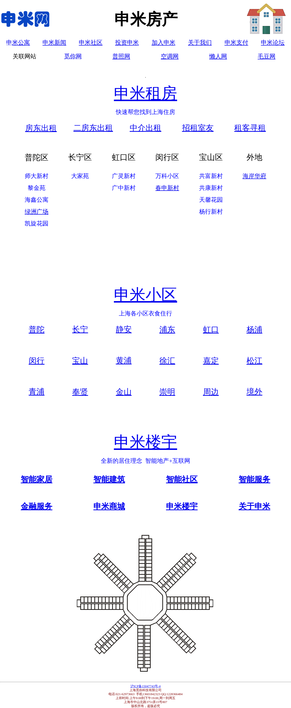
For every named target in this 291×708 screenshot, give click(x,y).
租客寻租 (250, 127)
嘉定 (211, 360)
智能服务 (254, 479)
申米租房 (145, 93)
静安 (124, 329)
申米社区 (91, 42)
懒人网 (218, 56)
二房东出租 (93, 127)
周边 (211, 391)
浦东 (167, 329)
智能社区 (182, 479)
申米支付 (236, 42)
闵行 (36, 360)
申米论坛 (273, 42)
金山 (124, 391)
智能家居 (36, 479)
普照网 (121, 56)
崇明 (167, 391)
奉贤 (80, 391)
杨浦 (254, 329)
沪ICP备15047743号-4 (145, 686)
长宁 (80, 329)
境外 (254, 391)
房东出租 (41, 128)
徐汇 (167, 360)
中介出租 (145, 127)
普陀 (36, 329)
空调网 (170, 56)
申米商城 (109, 506)
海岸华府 (254, 176)
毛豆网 (266, 56)
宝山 (80, 360)
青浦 (36, 391)
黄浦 (124, 360)
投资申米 (127, 42)
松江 (254, 360)
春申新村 (167, 188)
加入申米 (163, 42)
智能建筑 (109, 479)
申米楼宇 (145, 442)
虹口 (211, 329)
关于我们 (200, 42)
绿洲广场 (36, 211)
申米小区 (145, 295)
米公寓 (21, 42)
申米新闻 (54, 42)
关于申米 (254, 506)
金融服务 (36, 506)
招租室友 (198, 127)
